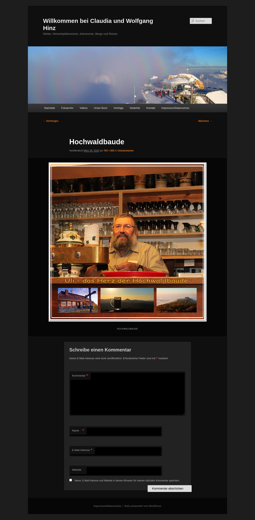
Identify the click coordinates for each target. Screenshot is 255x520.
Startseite (49, 107)
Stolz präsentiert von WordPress (143, 506)
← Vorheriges (50, 121)
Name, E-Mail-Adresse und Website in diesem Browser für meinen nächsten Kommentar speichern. (127, 480)
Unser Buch (100, 107)
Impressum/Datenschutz (175, 107)
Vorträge (118, 107)
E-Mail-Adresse (82, 450)
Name (78, 431)
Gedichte (135, 107)
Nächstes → (205, 121)
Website (76, 469)
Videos (84, 107)
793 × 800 (109, 150)
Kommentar (80, 376)
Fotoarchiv (67, 107)
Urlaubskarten (126, 150)
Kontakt (150, 107)
